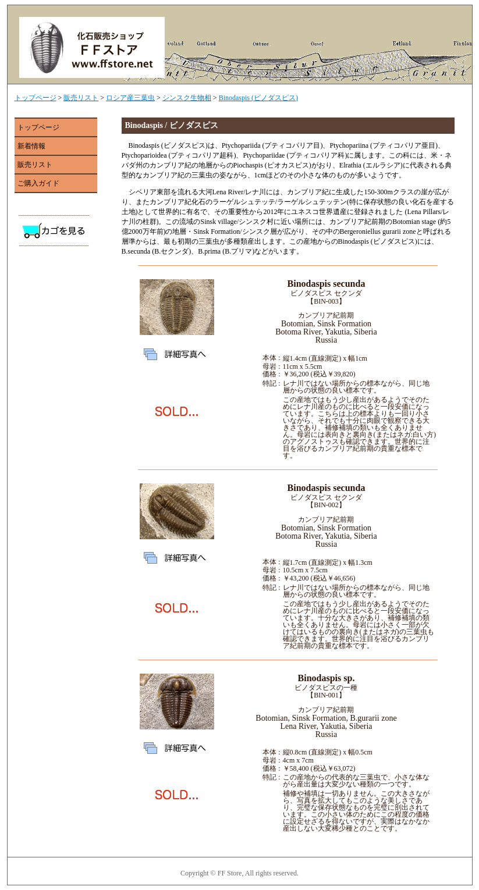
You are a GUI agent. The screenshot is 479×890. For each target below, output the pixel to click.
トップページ (35, 98)
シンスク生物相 (186, 98)
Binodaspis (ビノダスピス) (258, 98)
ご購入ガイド (38, 183)
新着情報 (31, 146)
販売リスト (80, 98)
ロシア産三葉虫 (130, 98)
